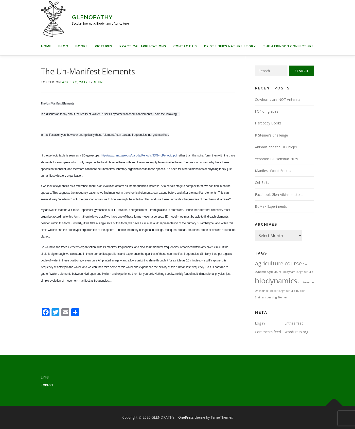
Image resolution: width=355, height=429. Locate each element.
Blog (63, 46)
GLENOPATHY (92, 17)
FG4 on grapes (266, 111)
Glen (98, 82)
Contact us (185, 46)
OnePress (186, 417)
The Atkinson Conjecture (288, 46)
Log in (260, 323)
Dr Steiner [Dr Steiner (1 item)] (261, 290)
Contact (47, 384)
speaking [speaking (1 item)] (271, 297)
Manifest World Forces (273, 170)
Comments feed (268, 331)
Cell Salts (262, 182)
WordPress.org (296, 331)
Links (45, 377)
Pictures (103, 46)
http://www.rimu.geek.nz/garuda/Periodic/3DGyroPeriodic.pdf (139, 155)
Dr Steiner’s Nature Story (230, 46)
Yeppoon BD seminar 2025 (276, 158)
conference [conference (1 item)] (306, 282)
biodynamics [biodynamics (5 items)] (276, 281)
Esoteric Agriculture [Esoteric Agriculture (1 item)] (282, 290)
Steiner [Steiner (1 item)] (282, 297)
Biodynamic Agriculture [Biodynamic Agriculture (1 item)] (298, 272)
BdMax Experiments (271, 206)
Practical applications (143, 46)
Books (81, 46)
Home (46, 46)
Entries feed (293, 323)
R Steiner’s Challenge (271, 135)
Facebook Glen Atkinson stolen (279, 194)
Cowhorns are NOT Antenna (277, 99)
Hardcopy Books (268, 123)
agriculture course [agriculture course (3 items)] (278, 263)
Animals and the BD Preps (276, 147)
